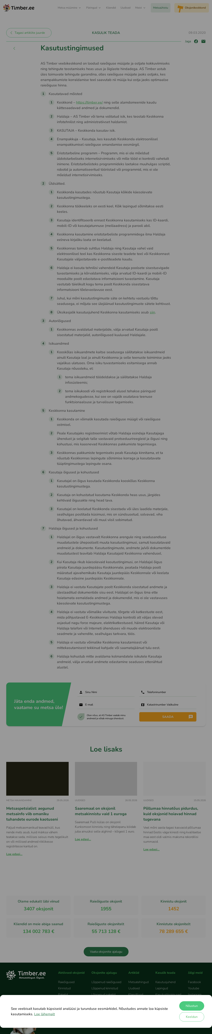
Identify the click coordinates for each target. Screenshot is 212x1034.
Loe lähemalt (44, 1014)
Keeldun (192, 1017)
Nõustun (192, 1006)
